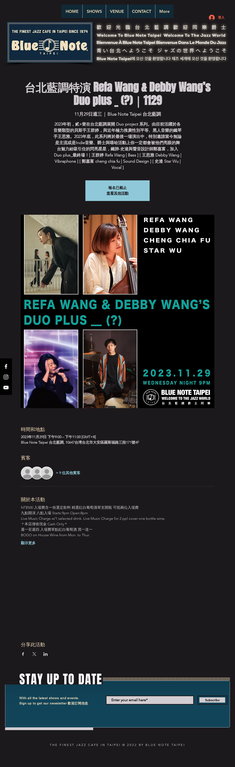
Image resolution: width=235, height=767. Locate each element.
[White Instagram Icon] (6, 377)
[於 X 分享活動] (34, 654)
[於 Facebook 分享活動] (23, 654)
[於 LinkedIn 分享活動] (45, 654)
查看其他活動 (117, 193)
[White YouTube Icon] (6, 387)
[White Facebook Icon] (6, 366)
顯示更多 (28, 543)
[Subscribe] (212, 700)
